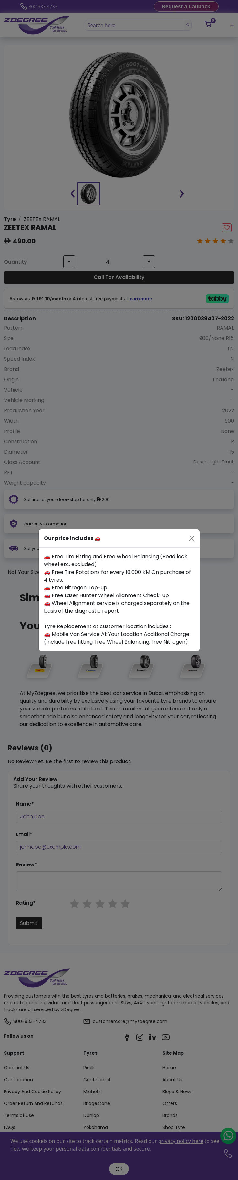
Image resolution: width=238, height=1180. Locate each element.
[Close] (192, 538)
